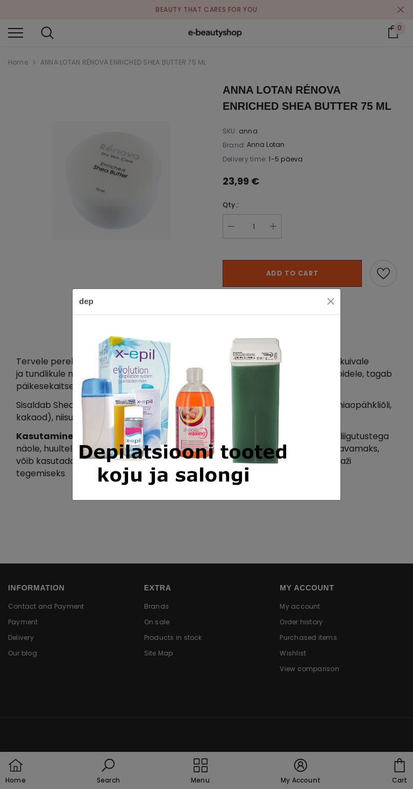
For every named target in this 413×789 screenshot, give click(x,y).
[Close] (330, 301)
